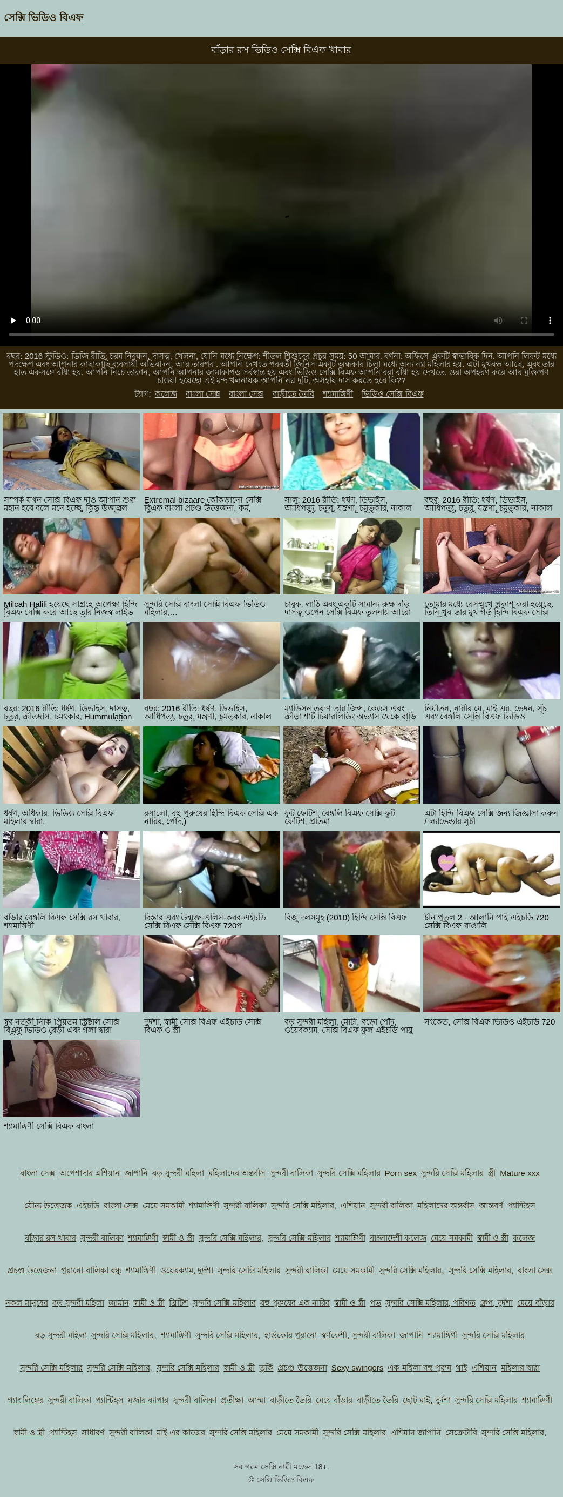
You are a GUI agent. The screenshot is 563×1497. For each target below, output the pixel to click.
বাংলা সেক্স (203, 393)
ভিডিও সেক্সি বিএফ (392, 393)
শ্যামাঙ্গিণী (338, 393)
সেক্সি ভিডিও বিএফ (43, 17)
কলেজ (166, 393)
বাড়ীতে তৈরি (293, 393)
